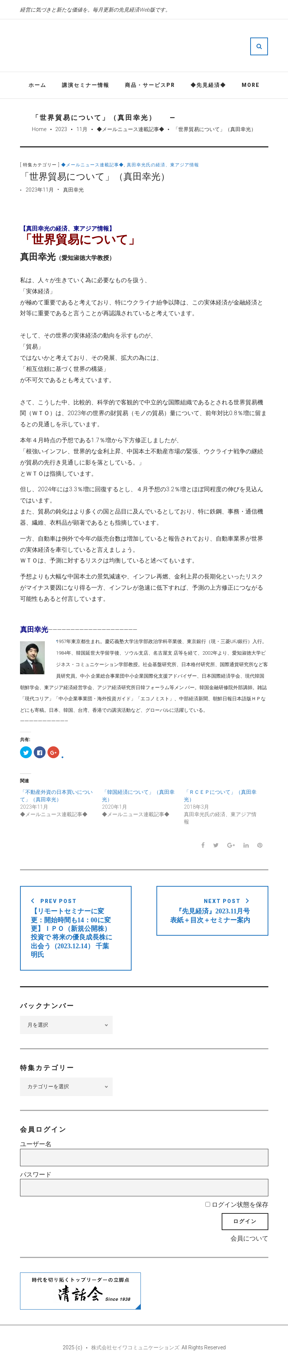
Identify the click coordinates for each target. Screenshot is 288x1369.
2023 (61, 129)
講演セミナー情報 (85, 85)
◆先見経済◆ (208, 85)
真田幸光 (73, 190)
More (251, 85)
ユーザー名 (36, 1144)
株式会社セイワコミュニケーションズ (135, 1347)
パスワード (36, 1174)
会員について (249, 1238)
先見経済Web (166, 46)
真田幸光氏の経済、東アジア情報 (163, 164)
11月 (81, 129)
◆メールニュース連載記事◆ (130, 129)
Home (39, 129)
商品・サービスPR (150, 85)
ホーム (37, 85)
